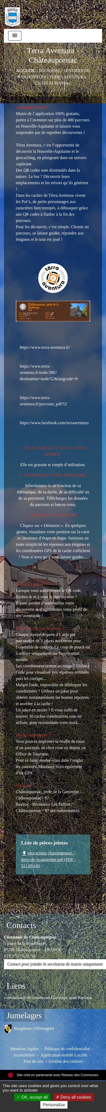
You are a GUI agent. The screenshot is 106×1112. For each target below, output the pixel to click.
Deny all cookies (73, 1097)
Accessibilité (24, 1055)
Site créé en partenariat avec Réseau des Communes (53, 1075)
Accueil (26, 70)
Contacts (21, 925)
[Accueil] (12, 14)
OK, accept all (32, 1097)
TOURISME (49, 70)
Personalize (54, 1105)
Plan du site (33, 1061)
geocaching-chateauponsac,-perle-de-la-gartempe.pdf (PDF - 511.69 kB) (48, 859)
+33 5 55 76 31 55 (19, 956)
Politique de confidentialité (67, 1048)
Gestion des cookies (66, 1061)
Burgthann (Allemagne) (29, 1028)
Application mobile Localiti (63, 1055)
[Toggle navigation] (14, 36)
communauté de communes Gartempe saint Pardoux (48, 997)
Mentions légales (24, 1048)
